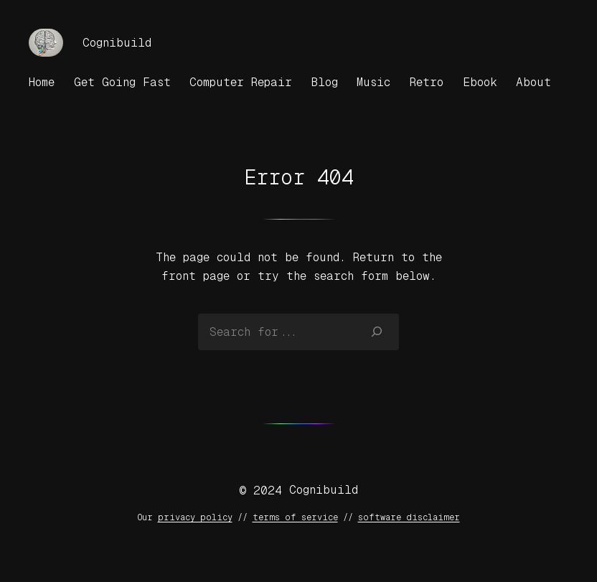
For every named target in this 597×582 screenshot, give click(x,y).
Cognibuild (117, 43)
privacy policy (195, 517)
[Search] (377, 331)
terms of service (295, 517)
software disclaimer (409, 517)
